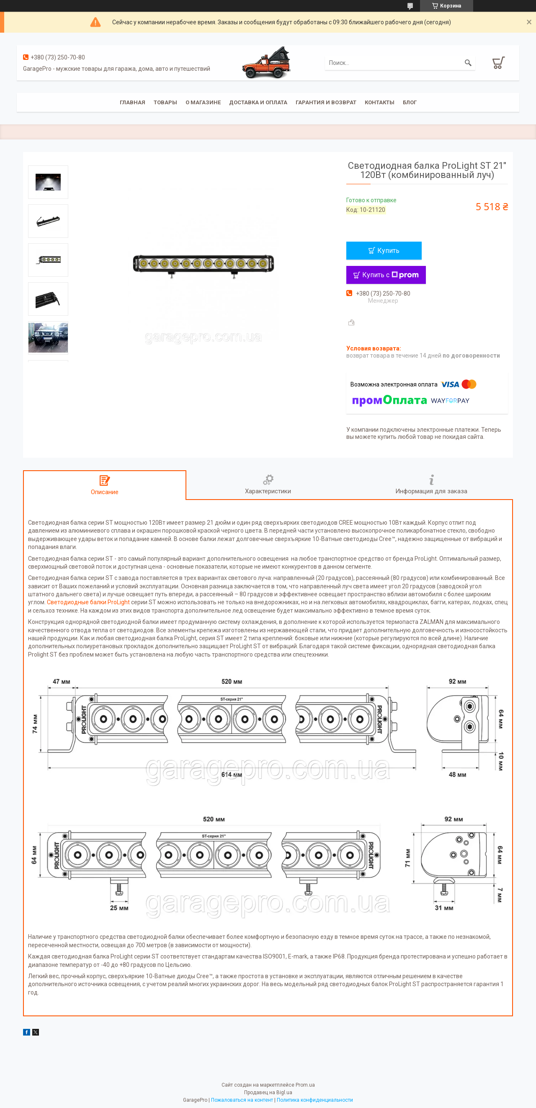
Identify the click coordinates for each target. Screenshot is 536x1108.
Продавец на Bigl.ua (268, 1092)
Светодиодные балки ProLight (88, 602)
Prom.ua (305, 1085)
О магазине (203, 102)
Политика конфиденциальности (315, 1100)
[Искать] (468, 63)
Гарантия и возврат (326, 102)
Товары (165, 102)
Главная (132, 102)
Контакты (379, 102)
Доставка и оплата (258, 102)
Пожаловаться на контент (242, 1100)
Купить (388, 251)
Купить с (390, 275)
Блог (410, 102)
